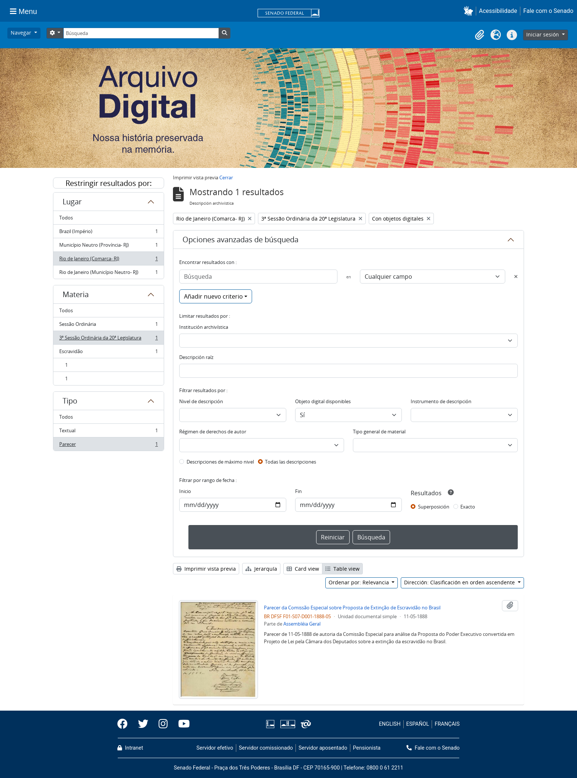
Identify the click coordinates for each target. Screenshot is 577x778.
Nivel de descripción (201, 401)
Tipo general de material (379, 431)
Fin (298, 491)
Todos (66, 217)
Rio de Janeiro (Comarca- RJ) (108, 260)
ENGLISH (390, 724)
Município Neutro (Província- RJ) (108, 246)
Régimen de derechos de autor (212, 431)
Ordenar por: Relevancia (359, 582)
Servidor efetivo (215, 748)
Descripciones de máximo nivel (220, 461)
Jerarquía (261, 568)
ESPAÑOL (417, 724)
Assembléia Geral (302, 623)
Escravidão (108, 353)
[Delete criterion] (516, 276)
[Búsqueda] (141, 33)
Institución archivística (203, 327)
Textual (108, 432)
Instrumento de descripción (441, 401)
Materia (76, 294)
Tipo (70, 401)
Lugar (72, 202)
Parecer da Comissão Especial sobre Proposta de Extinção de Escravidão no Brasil (352, 607)
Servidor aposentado (322, 748)
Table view (342, 568)
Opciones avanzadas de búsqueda (240, 239)
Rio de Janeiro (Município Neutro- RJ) (108, 273)
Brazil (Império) (108, 233)
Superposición (433, 506)
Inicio (185, 491)
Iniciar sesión (543, 34)
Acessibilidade (498, 10)
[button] (470, 11)
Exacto (467, 506)
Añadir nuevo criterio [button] (213, 296)
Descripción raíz (196, 357)
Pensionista (366, 748)
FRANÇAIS (447, 724)
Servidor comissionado (266, 748)
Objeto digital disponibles (323, 401)
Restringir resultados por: (109, 183)
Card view (303, 568)
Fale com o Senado (548, 10)
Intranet (130, 748)
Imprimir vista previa (206, 568)
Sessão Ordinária (108, 325)
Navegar (22, 32)
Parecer (108, 445)
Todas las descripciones (290, 461)
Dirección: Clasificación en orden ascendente (460, 582)
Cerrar (226, 177)
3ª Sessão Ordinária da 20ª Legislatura (108, 339)
